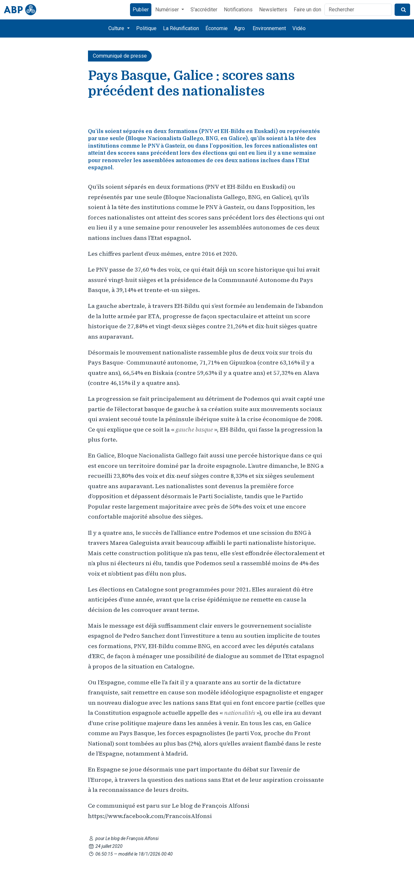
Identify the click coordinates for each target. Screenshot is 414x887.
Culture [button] (116, 28)
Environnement (269, 28)
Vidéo (299, 28)
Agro (239, 28)
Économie (216, 28)
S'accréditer (204, 9)
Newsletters (273, 9)
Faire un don (307, 9)
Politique (146, 28)
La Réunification (181, 28)
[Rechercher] (358, 10)
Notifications (238, 9)
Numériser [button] (167, 9)
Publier (141, 9)
